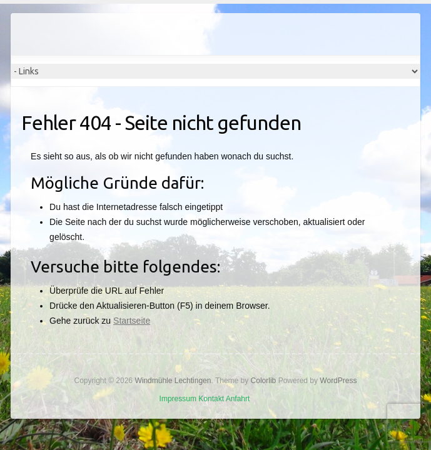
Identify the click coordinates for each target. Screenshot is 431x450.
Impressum (178, 398)
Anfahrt (238, 398)
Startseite (131, 321)
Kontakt (211, 398)
